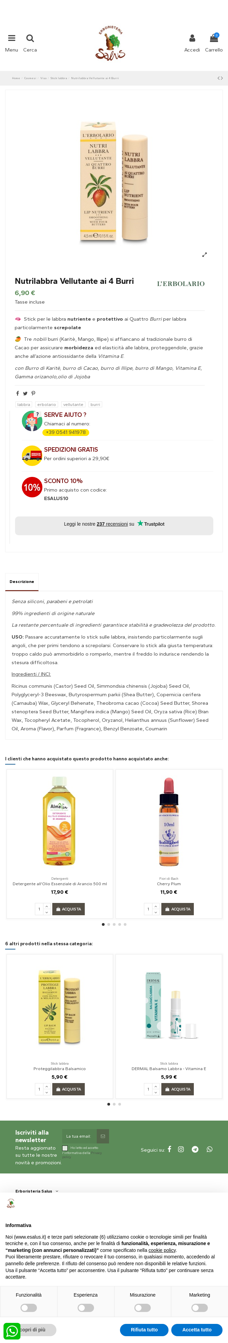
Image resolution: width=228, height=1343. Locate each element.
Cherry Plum (169, 883)
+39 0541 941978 (66, 432)
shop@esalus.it (141, 4)
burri (95, 404)
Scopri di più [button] (30, 1329)
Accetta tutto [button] (197, 1329)
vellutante (73, 404)
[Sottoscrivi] (103, 1136)
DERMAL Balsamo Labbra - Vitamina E (169, 1068)
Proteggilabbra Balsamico (59, 1068)
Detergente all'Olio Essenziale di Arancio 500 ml (60, 883)
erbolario (46, 404)
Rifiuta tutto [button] (144, 1329)
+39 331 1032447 (88, 4)
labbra (23, 404)
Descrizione (22, 581)
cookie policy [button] (162, 1250)
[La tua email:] (79, 1136)
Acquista (68, 909)
